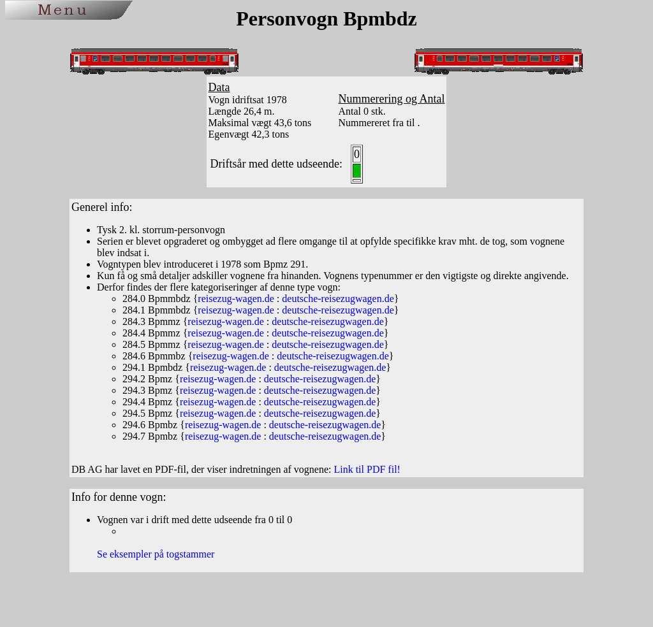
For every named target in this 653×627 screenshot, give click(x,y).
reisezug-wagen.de (236, 298)
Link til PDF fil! (367, 469)
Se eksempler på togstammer (155, 554)
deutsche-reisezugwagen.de (337, 298)
